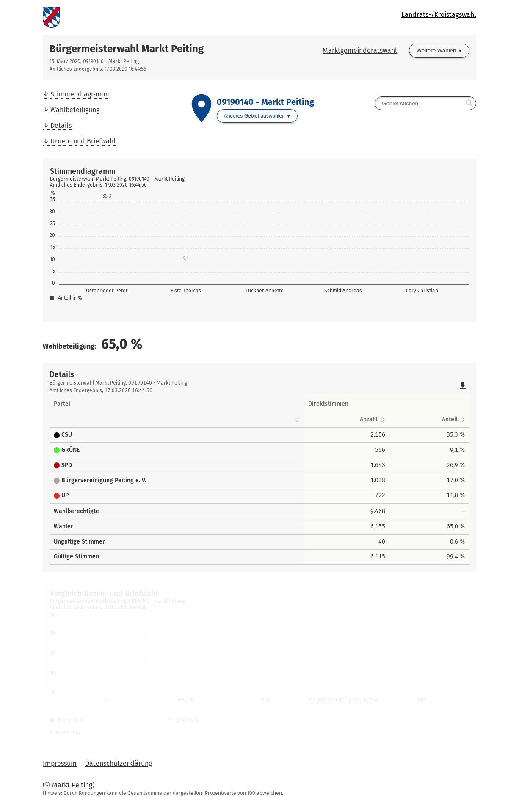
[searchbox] (425, 103)
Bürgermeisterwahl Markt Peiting (127, 49)
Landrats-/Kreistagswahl (438, 15)
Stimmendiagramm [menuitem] (79, 94)
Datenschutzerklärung (118, 763)
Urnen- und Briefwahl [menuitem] (83, 141)
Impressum (60, 763)
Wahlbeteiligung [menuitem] (74, 110)
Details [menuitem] (61, 125)
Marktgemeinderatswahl (360, 51)
